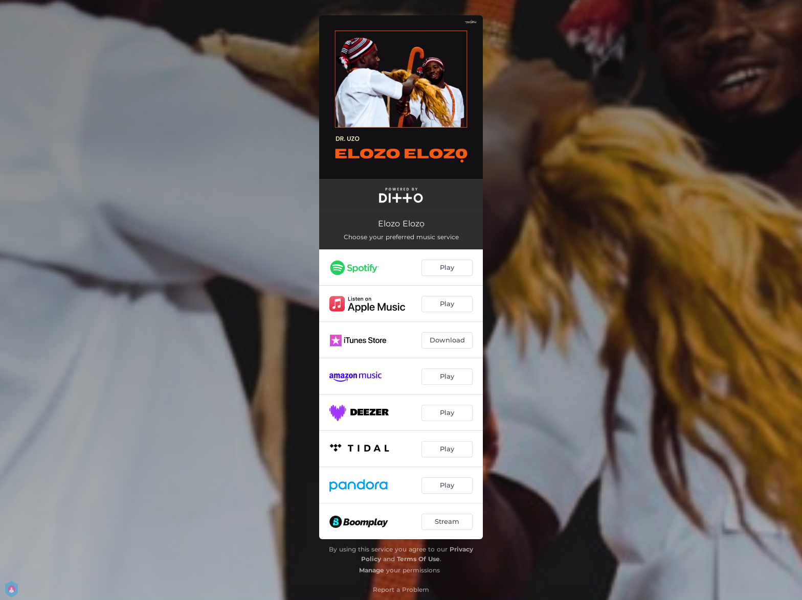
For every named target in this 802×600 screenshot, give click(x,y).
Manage (371, 570)
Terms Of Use (418, 559)
